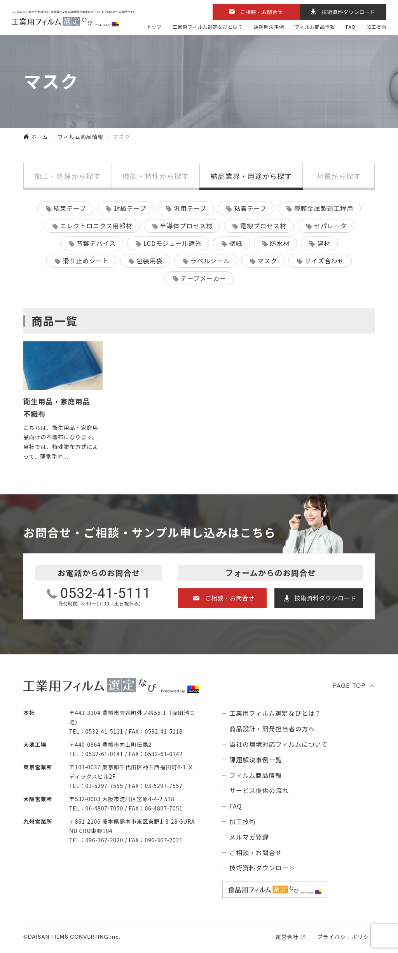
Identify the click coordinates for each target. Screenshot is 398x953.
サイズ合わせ (324, 260)
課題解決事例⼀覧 (255, 760)
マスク (267, 260)
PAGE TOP (349, 686)
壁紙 (236, 243)
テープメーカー (204, 278)
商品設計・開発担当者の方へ (272, 729)
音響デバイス (96, 243)
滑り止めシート (86, 260)
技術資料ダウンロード (325, 598)
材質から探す (338, 176)
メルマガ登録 (249, 837)
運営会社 (287, 936)
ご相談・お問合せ (261, 12)
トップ (154, 27)
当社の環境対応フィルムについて (278, 744)
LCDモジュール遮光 (172, 243)
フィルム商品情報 (315, 27)
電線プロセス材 (263, 225)
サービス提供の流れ (259, 790)
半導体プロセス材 (186, 225)
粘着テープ (250, 208)
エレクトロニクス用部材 (96, 225)
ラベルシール (210, 260)
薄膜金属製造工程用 (324, 208)
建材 (323, 243)
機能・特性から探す (155, 176)
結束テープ (70, 208)
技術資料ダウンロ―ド (348, 12)
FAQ (351, 27)
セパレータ (330, 225)
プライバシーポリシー (346, 936)
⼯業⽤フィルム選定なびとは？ (208, 27)
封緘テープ (129, 208)
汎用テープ (190, 208)
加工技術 (376, 27)
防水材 (280, 243)
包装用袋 (149, 260)
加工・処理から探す (67, 176)
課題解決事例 (269, 27)
